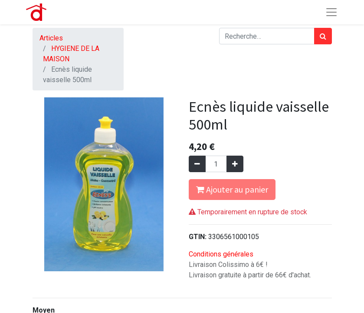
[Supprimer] (197, 164)
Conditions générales (221, 254)
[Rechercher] (323, 36)
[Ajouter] (234, 164)
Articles (51, 38)
